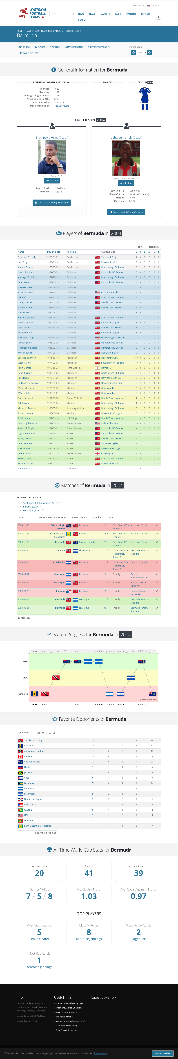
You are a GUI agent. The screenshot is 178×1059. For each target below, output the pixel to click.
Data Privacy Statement (66, 1030)
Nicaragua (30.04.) (33, 510)
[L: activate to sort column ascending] (144, 732)
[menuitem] (93, 651)
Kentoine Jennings (89, 939)
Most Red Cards (39, 953)
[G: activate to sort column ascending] (155, 732)
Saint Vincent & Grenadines (37, 825)
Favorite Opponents (99, 47)
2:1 (94, 542)
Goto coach (52, 202)
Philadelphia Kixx (109, 423)
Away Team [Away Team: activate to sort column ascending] (73, 517)
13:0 (94, 614)
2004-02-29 (23, 614)
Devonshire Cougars (111, 382)
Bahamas (29, 783)
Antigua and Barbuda (34, 751)
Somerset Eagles (109, 443)
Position (71, 251)
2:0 (94, 525)
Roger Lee (138, 939)
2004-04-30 (23, 572)
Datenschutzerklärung (66, 1025)
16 (115, 745)
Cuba (26, 777)
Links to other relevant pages (69, 1003)
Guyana (28, 809)
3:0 (94, 597)
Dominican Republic (34, 799)
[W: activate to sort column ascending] (126, 732)
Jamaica (28, 772)
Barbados (29, 745)
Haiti (26, 767)
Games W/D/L (39, 889)
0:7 (94, 606)
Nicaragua (29, 788)
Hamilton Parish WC (111, 377)
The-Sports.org (61, 105)
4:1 (94, 581)
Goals (89, 866)
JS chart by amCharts (148, 700)
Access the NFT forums (66, 1012)
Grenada (28, 820)
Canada (28, 756)
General (24, 47)
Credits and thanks (64, 1016)
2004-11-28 (23, 525)
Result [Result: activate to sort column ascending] (95, 517)
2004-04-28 (23, 581)
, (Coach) (52, 137)
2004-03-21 (23, 606)
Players (39, 47)
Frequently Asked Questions (69, 1007)
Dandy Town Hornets (112, 302)
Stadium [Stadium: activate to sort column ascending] (135, 517)
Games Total (39, 866)
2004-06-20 (23, 547)
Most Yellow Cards (138, 925)
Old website (137, 5)
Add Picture (52, 180)
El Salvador (29, 793)
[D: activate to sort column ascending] (135, 732)
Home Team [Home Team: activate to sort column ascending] (58, 517)
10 (115, 761)
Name (21, 251)
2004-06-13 (23, 555)
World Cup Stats (29, 53)
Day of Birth (53, 251)
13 (115, 751)
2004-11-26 (23, 533)
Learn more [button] (100, 1053)
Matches (54, 47)
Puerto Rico (30, 804)
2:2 (94, 547)
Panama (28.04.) (32, 506)
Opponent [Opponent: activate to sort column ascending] (23, 732)
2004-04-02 (23, 589)
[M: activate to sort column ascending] (115, 732)
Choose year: (135, 46)
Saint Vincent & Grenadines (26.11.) (41, 502)
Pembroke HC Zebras (112, 272)
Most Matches (89, 925)
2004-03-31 (23, 597)
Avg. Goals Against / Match (138, 889)
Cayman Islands (32, 761)
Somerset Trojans (110, 257)
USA (26, 815)
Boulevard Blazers (110, 352)
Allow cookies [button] (162, 1053)
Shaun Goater (39, 939)
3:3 (94, 533)
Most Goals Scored (39, 925)
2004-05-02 (23, 564)
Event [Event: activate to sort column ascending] (103, 517)
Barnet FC (106, 367)
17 (115, 740)
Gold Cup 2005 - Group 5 (112, 525)
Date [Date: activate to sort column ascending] (20, 517)
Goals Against (138, 866)
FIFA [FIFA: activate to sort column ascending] (158, 517)
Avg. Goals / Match (89, 889)
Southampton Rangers (112, 362)
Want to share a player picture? (70, 1021)
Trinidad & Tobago (33, 740)
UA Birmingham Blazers (113, 337)
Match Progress (74, 47)
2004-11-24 (23, 542)
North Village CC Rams (112, 267)
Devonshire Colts (109, 262)
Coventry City (108, 453)
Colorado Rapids (109, 292)
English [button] (153, 5)
